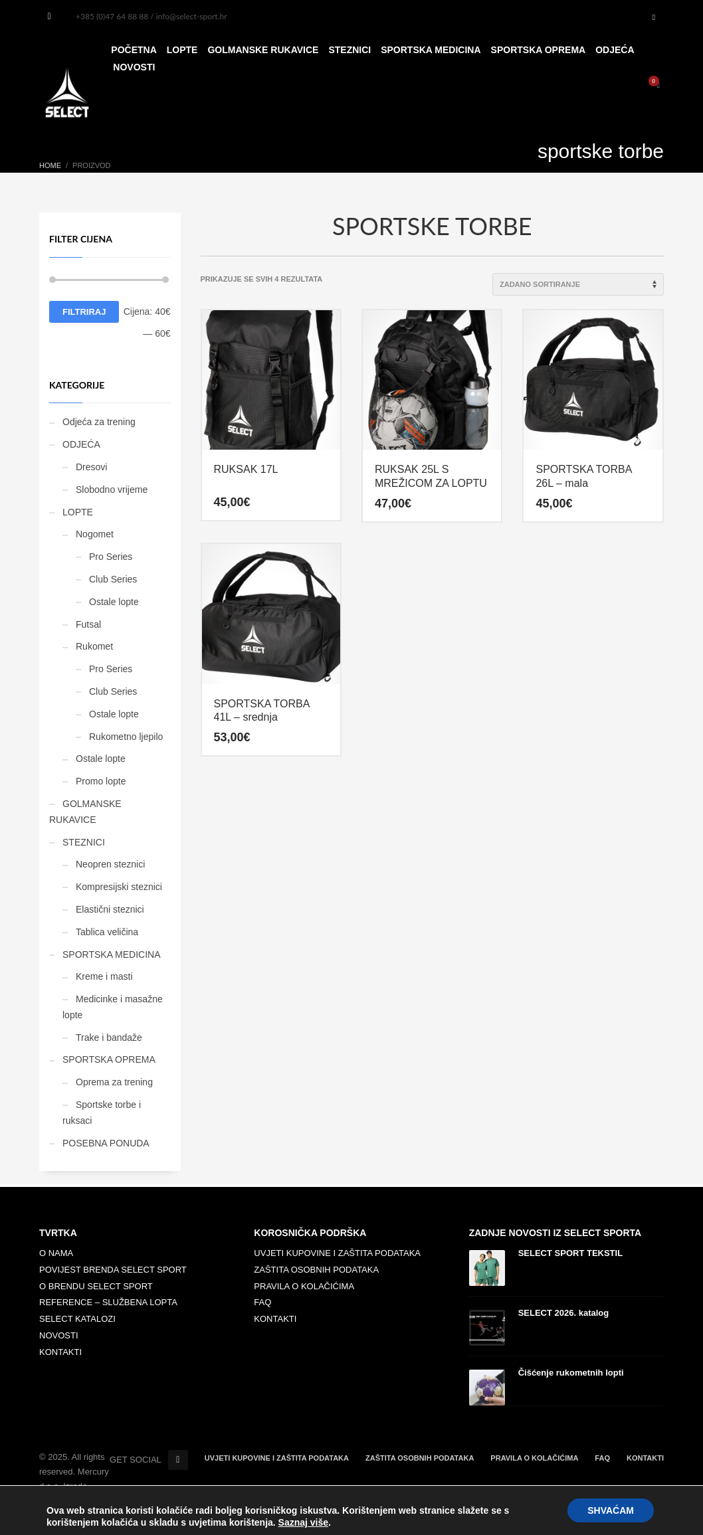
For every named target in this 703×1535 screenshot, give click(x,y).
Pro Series (110, 556)
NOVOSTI (58, 1335)
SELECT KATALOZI (77, 1319)
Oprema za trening (114, 1082)
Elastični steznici (110, 909)
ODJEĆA (81, 444)
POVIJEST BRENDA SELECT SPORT (113, 1270)
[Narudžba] (578, 284)
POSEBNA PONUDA (106, 1143)
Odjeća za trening (99, 421)
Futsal (88, 624)
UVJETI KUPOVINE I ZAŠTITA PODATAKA (337, 1253)
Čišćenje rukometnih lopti (571, 1373)
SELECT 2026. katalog (563, 1313)
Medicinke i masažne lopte (112, 1007)
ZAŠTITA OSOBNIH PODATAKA (316, 1270)
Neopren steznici (110, 864)
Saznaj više (303, 1522)
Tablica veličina (107, 932)
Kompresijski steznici (119, 886)
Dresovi (91, 467)
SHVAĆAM (610, 1510)
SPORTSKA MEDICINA (111, 954)
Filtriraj (84, 312)
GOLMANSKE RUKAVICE (85, 811)
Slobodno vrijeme (112, 489)
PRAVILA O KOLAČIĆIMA (304, 1286)
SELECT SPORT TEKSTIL (570, 1253)
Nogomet (95, 534)
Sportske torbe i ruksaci (101, 1112)
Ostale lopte (114, 601)
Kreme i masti (104, 976)
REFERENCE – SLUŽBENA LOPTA (108, 1302)
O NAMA (56, 1253)
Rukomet (94, 646)
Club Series (113, 579)
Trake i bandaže (109, 1037)
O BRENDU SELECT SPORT (96, 1286)
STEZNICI (83, 842)
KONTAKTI (60, 1352)
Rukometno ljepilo (126, 736)
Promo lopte (101, 781)
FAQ (262, 1302)
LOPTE (77, 512)
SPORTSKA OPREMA (108, 1059)
